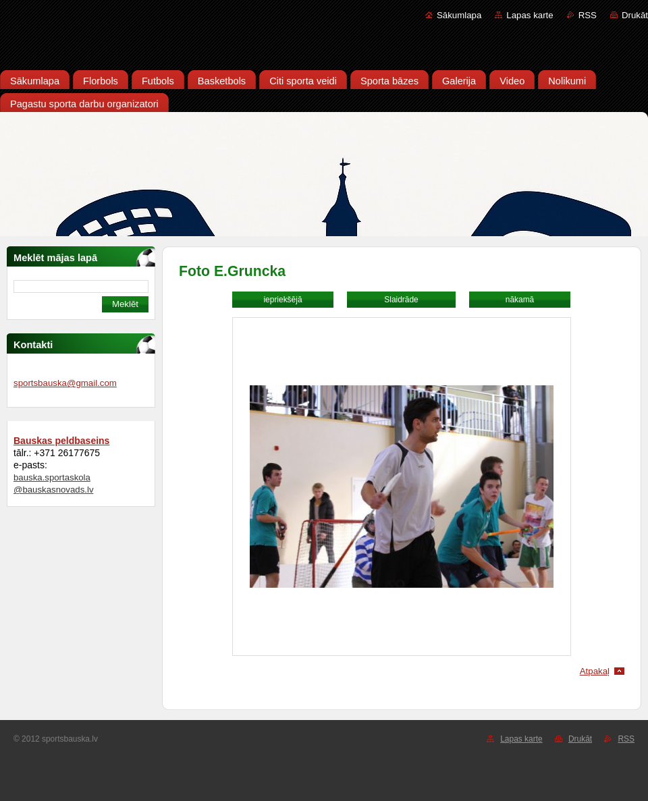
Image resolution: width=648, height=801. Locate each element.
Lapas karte (529, 15)
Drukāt (635, 15)
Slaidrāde (401, 299)
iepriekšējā (282, 299)
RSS (587, 15)
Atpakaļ (595, 671)
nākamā (520, 299)
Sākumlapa (459, 15)
